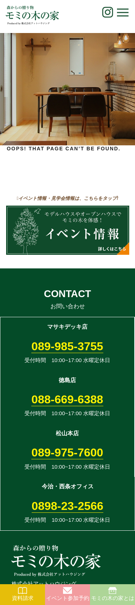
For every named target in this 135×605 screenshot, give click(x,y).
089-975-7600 (67, 452)
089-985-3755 (67, 346)
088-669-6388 (67, 399)
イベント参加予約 (67, 594)
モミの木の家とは (112, 594)
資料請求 (22, 594)
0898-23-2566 (67, 506)
